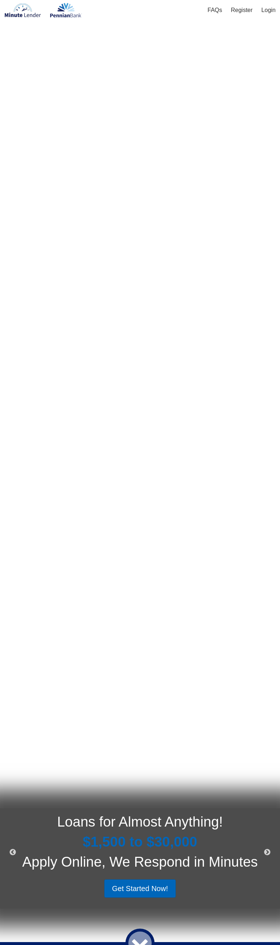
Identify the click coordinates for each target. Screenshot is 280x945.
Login (268, 10)
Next (267, 852)
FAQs (214, 10)
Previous (12, 852)
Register (242, 10)
